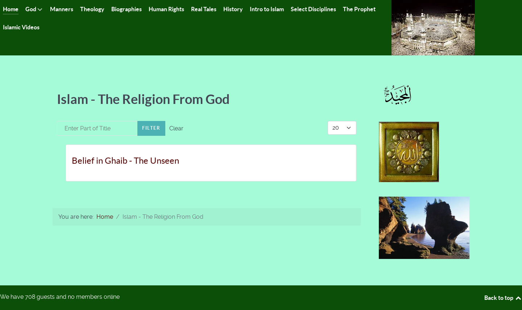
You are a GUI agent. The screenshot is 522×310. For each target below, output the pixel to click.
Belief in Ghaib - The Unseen (125, 161)
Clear (176, 128)
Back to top (503, 297)
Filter (151, 128)
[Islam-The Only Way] (433, 27)
